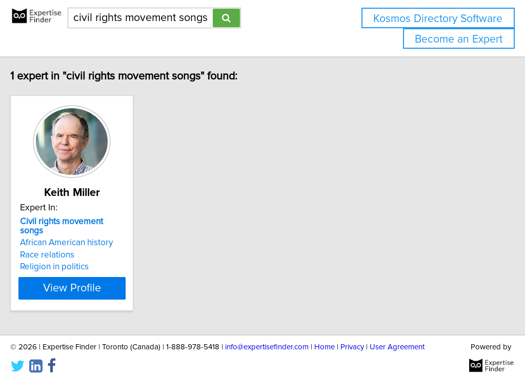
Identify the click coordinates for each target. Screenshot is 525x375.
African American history (88, 233)
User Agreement (397, 338)
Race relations (69, 245)
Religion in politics (76, 257)
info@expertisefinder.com (267, 338)
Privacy (352, 338)
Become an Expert (458, 39)
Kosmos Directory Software (437, 18)
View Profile (106, 279)
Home (324, 338)
